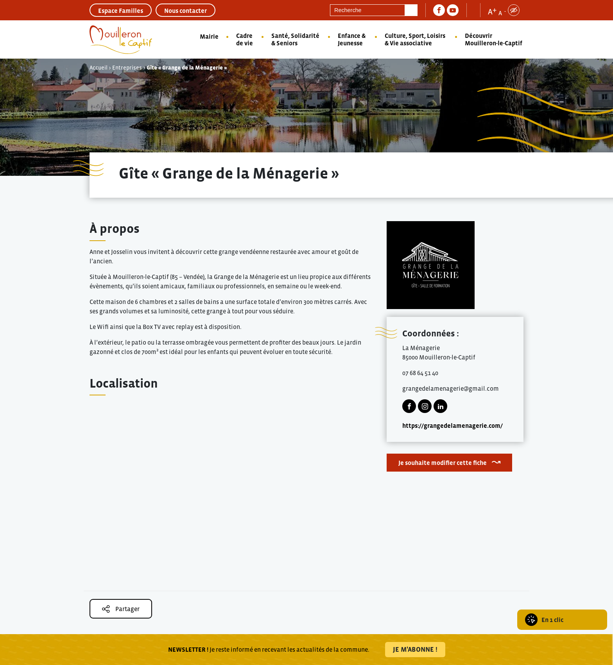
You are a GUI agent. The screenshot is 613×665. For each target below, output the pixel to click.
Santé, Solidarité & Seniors (295, 39)
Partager (121, 609)
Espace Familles (120, 10)
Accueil (99, 67)
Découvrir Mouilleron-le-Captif (493, 39)
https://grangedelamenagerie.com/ (452, 425)
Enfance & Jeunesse (352, 39)
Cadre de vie (244, 39)
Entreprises (127, 67)
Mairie (209, 36)
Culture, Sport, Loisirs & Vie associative (415, 39)
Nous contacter (185, 10)
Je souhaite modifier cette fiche (442, 462)
